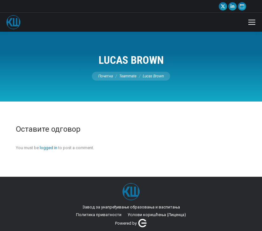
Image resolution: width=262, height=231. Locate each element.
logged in (48, 147)
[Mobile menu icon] (252, 22)
